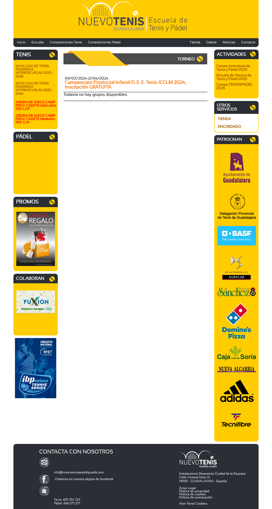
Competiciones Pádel (104, 42)
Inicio (21, 42)
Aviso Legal (187, 488)
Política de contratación (195, 497)
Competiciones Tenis (66, 42)
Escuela (37, 42)
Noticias (229, 42)
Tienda (195, 42)
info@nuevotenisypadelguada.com (79, 472)
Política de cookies (192, 494)
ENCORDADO (229, 127)
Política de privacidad (194, 491)
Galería (211, 42)
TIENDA (224, 119)
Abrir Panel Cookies (193, 503)
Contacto (248, 42)
